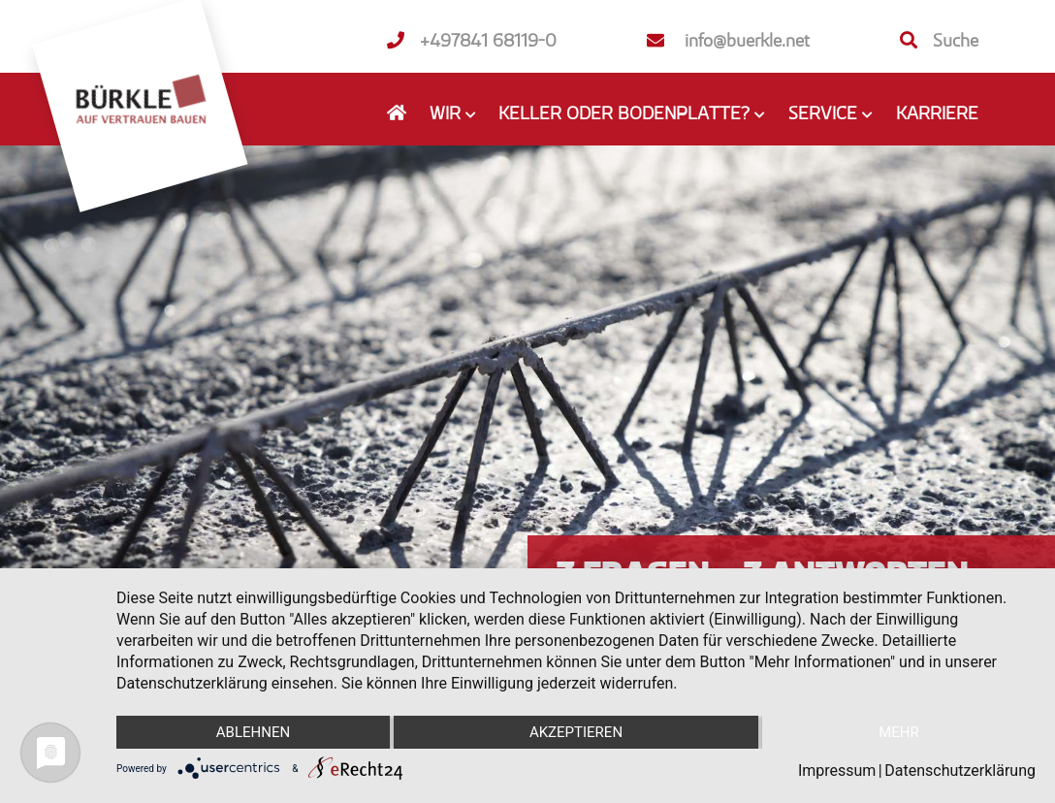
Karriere (937, 112)
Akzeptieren (576, 732)
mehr (899, 732)
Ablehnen (253, 732)
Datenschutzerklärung (960, 770)
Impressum (837, 770)
